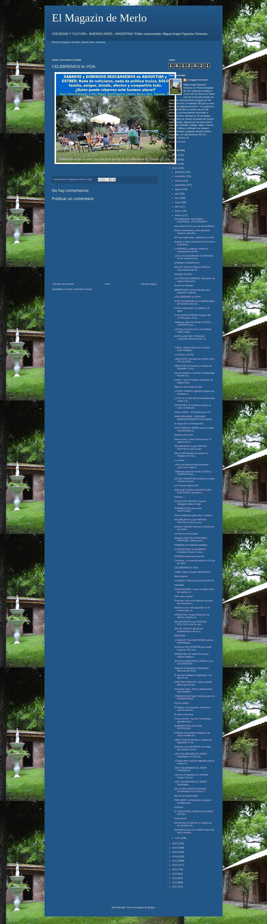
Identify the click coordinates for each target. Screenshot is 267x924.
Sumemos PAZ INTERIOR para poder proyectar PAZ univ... (193, 648)
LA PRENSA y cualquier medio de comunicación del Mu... (191, 250)
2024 (175, 159)
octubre (179, 180)
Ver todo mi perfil (177, 142)
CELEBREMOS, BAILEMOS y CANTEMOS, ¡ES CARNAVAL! (190, 220)
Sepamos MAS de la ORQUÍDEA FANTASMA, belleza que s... (190, 539)
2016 (175, 865)
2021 (175, 843)
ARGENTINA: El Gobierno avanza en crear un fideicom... (192, 406)
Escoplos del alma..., (184, 274)
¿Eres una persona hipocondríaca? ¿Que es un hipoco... (191, 465)
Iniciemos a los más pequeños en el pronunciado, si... (192, 609)
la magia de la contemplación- (189, 423)
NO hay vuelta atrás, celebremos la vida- (194, 237)
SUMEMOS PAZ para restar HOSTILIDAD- (188, 509)
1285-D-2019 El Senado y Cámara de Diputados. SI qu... (193, 367)
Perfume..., (179, 497)
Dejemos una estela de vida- (188, 387)
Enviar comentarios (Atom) (79, 289)
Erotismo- (179, 807)
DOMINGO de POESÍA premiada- (191, 545)
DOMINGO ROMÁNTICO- (187, 263)
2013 (175, 878)
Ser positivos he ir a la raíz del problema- (194, 226)
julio (177, 193)
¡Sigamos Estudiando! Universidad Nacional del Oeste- (191, 669)
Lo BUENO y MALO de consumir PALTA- (194, 580)
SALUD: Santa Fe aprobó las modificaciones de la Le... (188, 630)
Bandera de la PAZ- (184, 435)
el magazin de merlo (197, 80)
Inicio (107, 284)
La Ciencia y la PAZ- (184, 354)
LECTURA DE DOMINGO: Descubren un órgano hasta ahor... (194, 279)
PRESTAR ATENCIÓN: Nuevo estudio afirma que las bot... (193, 683)
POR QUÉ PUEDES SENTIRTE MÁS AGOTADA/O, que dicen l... (192, 491)
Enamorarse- (180, 818)
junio (177, 198)
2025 (175, 155)
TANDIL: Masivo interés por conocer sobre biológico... (192, 349)
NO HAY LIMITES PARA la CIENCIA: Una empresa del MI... (192, 268)
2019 (175, 852)
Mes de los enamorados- (186, 796)
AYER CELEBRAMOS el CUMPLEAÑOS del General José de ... (194, 302)
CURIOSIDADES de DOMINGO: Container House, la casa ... (190, 550)
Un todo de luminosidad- (186, 533)
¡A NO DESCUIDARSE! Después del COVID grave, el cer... (192, 316)
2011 (175, 886)
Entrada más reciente (63, 284)
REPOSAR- (180, 635)
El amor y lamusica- (184, 714)
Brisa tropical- (181, 576)
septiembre (181, 185)
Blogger (151, 907)
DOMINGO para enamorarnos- (189, 556)
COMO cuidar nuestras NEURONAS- (192, 572)
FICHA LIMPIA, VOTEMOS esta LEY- (192, 412)
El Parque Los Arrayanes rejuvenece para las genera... (192, 708)
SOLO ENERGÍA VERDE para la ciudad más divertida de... (194, 429)
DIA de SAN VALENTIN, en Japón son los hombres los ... (193, 824)
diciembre (180, 172)
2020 (175, 848)
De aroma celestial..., (184, 285)
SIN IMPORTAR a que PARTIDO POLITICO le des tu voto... (190, 447)
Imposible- (179, 585)
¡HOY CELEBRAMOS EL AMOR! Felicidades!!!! (190, 769)
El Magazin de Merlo (99, 18)
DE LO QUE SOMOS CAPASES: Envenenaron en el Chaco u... (190, 790)
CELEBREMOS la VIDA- (186, 567)
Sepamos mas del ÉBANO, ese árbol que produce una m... (192, 748)
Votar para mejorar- (183, 596)
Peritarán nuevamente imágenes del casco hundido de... (192, 734)
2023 (175, 164)
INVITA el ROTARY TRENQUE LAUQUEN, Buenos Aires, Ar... (190, 337)
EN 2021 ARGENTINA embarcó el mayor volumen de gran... (194, 480)
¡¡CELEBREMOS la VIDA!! (187, 297)
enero (178, 838)
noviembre (180, 176)
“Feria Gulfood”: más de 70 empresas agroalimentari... (192, 720)
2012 (175, 882)
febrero (178, 215)
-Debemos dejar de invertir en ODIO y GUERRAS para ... (193, 323)
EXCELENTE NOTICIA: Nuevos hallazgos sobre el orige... (190, 502)
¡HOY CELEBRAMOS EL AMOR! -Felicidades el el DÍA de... (191, 755)
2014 (175, 873)
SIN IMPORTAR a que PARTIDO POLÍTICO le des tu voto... (190, 521)
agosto (178, 189)
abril (177, 206)
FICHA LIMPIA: (181, 703)
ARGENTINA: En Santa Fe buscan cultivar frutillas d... (191, 655)
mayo (178, 202)
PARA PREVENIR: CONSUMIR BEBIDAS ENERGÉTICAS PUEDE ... (194, 417)
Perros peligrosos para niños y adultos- (193, 515)
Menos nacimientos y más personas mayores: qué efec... (192, 231)
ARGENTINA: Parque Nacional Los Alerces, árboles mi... (191, 616)
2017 (175, 860)
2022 (175, 168)
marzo (178, 211)
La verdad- (179, 460)
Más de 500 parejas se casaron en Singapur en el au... (191, 454)
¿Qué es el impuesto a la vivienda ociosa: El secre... (191, 776)
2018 (175, 856)
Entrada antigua (149, 284)
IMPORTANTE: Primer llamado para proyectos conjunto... (192, 291)
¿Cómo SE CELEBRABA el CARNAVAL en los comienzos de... (194, 257)
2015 (175, 869)
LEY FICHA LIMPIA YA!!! (186, 485)
